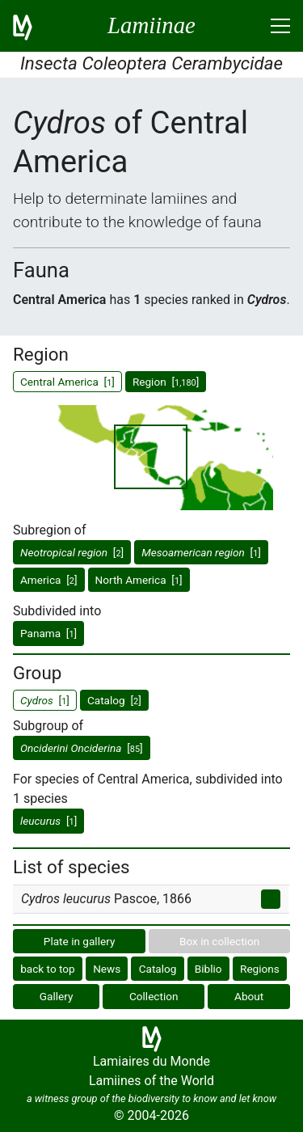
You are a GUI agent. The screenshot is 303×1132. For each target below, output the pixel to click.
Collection (154, 996)
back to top (47, 968)
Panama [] (48, 633)
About (248, 996)
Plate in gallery (80, 941)
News (106, 968)
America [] (49, 579)
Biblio (208, 968)
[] (72, 552)
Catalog (158, 968)
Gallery (57, 996)
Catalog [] (114, 700)
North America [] (139, 579)
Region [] (166, 381)
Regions (260, 968)
